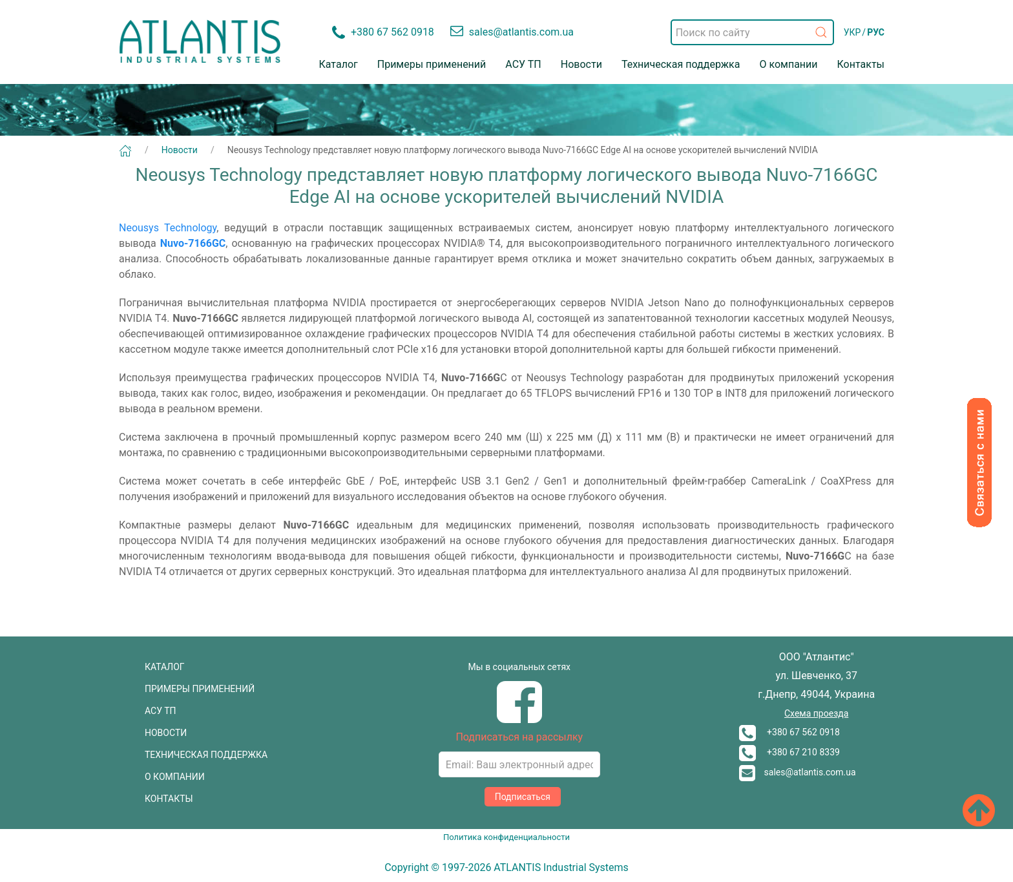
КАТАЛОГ (165, 667)
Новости (581, 64)
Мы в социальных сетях (519, 667)
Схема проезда (816, 713)
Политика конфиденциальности (506, 837)
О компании (788, 64)
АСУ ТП (523, 64)
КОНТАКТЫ (169, 798)
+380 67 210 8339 (789, 752)
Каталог (338, 64)
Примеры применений (431, 64)
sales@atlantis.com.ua (797, 772)
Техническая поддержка (680, 64)
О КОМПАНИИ (175, 777)
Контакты (860, 64)
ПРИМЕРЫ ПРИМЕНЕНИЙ (200, 689)
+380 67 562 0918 (789, 732)
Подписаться (522, 797)
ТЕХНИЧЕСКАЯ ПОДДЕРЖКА (206, 755)
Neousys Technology (167, 228)
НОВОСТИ (166, 733)
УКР (852, 32)
